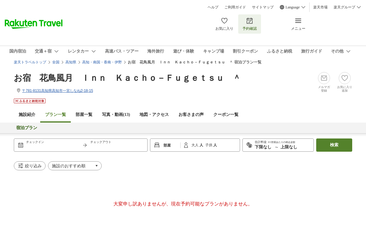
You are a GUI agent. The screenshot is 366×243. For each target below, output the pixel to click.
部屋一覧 (84, 114)
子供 (209, 145)
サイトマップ (263, 7)
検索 (334, 145)
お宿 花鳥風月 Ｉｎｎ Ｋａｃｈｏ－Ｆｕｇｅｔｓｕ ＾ (127, 78)
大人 (195, 145)
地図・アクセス (154, 114)
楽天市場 (320, 7)
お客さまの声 (191, 114)
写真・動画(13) (116, 114)
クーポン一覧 (225, 114)
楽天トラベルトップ (30, 62)
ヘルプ (213, 7)
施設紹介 (27, 114)
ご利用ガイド (235, 7)
